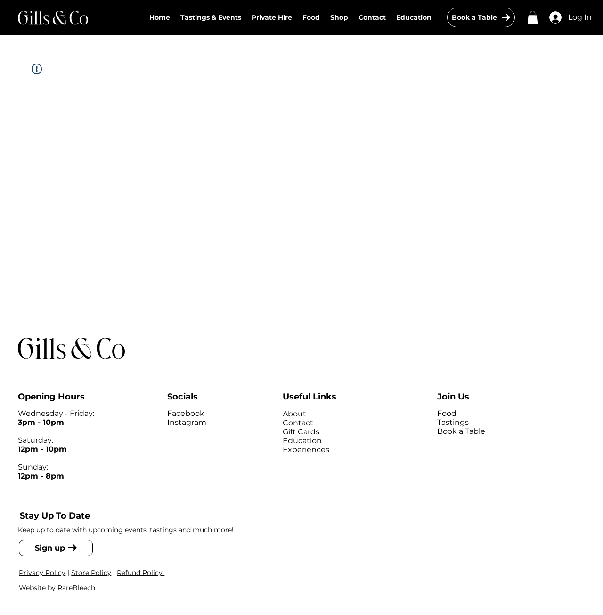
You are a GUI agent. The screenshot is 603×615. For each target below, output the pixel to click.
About (294, 413)
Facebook (185, 413)
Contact (298, 422)
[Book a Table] (481, 17)
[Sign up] (56, 548)
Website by (38, 587)
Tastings (453, 422)
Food (446, 413)
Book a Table (461, 431)
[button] (339, 17)
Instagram (186, 422)
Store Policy (91, 572)
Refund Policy (140, 572)
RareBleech (76, 587)
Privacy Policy (42, 572)
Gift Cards (301, 431)
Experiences (306, 449)
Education (302, 440)
